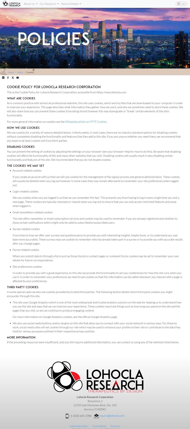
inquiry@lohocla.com (109, 415)
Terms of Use (115, 426)
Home (11, 72)
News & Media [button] (70, 3)
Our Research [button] (48, 3)
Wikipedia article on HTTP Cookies (86, 121)
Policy (20, 72)
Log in (181, 3)
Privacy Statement (99, 426)
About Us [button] (29, 3)
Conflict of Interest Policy (79, 426)
